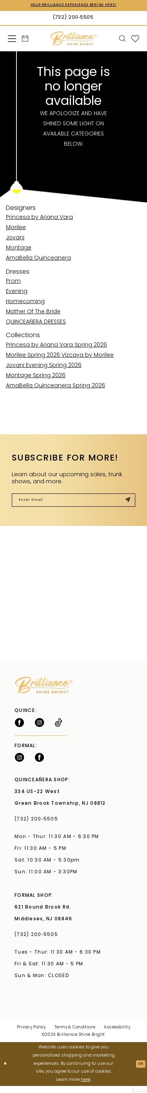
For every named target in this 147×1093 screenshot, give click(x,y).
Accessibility (117, 1034)
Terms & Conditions (75, 1034)
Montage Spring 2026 (35, 377)
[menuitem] (12, 40)
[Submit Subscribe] (125, 504)
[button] (12, 40)
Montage (18, 250)
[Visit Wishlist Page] (135, 40)
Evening (16, 293)
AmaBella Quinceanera (38, 260)
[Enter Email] (73, 504)
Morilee (16, 230)
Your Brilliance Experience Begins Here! (74, 6)
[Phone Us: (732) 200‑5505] (73, 20)
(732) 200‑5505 (38, 826)
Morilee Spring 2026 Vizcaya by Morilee (60, 357)
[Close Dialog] (7, 1071)
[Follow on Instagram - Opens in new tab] (39, 729)
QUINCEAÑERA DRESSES (36, 324)
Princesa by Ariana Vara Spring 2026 (56, 347)
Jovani (15, 240)
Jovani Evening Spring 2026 (44, 367)
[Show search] (122, 40)
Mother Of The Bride (33, 313)
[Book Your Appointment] (25, 40)
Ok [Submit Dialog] (139, 1071)
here (85, 1087)
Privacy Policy (31, 1034)
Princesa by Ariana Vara (39, 219)
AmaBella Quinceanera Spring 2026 (55, 387)
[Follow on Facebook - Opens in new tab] (19, 729)
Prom (13, 283)
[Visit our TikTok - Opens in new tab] (58, 729)
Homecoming (25, 303)
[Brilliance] (73, 40)
